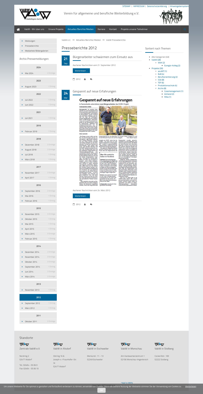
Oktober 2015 (40, 219)
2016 (38, 185)
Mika (167, 96)
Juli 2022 (40, 99)
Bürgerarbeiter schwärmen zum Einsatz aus (103, 57)
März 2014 (40, 276)
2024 (38, 67)
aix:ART (162, 71)
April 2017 (40, 177)
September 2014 (40, 266)
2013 (38, 284)
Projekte (157, 68)
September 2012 (40, 303)
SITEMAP (126, 6)
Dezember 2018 (40, 144)
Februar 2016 (40, 200)
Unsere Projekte (55, 29)
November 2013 (40, 289)
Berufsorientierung (167, 76)
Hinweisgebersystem (179, 6)
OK (101, 390)
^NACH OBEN (127, 382)
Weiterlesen (190, 386)
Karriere (101, 29)
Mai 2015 (40, 224)
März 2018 (40, 159)
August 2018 (40, 149)
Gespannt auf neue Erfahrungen (94, 91)
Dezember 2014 (40, 252)
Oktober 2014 (40, 261)
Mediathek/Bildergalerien (36, 50)
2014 (38, 246)
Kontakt (113, 29)
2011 (38, 315)
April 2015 (40, 228)
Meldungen (30, 40)
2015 (38, 208)
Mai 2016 (40, 195)
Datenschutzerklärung (157, 6)
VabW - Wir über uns (34, 29)
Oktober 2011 (40, 321)
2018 (38, 138)
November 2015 (40, 214)
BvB (161, 74)
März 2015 (40, 233)
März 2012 (40, 308)
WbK (161, 62)
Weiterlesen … (80, 70)
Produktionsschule (167, 85)
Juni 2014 (40, 271)
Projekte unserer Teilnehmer (134, 29)
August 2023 (40, 86)
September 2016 (40, 191)
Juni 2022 (40, 104)
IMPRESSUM (138, 6)
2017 (38, 166)
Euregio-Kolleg (172, 65)
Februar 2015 (40, 238)
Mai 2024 (40, 73)
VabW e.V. (66, 40)
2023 (38, 80)
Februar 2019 (40, 131)
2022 (38, 94)
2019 (38, 125)
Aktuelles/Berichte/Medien (81, 29)
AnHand (169, 94)
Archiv (162, 88)
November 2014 (40, 256)
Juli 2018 (40, 154)
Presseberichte (32, 45)
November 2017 (40, 172)
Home (17, 26)
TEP (161, 82)
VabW (156, 59)
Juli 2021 (40, 118)
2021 (38, 112)
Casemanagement (173, 91)
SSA (161, 79)
